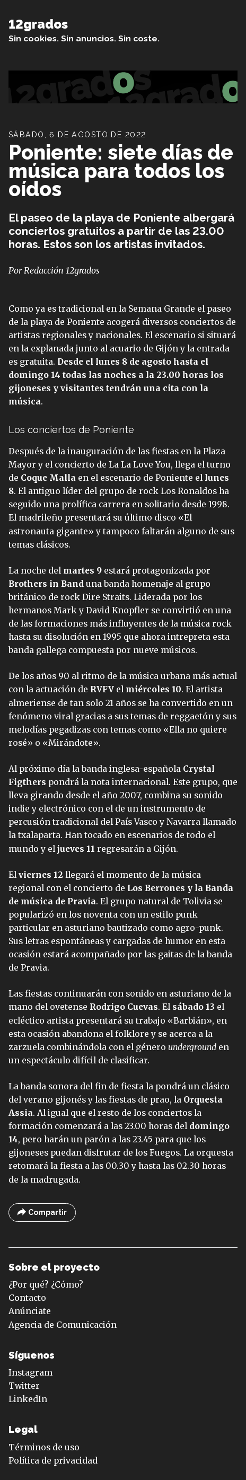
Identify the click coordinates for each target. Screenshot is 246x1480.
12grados (38, 24)
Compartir (42, 1212)
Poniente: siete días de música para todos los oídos (120, 170)
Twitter (24, 1386)
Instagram (30, 1373)
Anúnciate (29, 1311)
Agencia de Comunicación (62, 1325)
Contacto (27, 1298)
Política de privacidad (53, 1461)
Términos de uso (44, 1447)
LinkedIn (27, 1399)
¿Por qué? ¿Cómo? (45, 1285)
